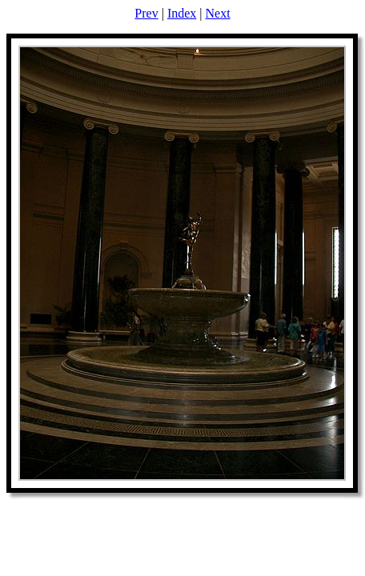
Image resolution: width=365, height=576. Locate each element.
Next (218, 13)
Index (181, 13)
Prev (146, 13)
